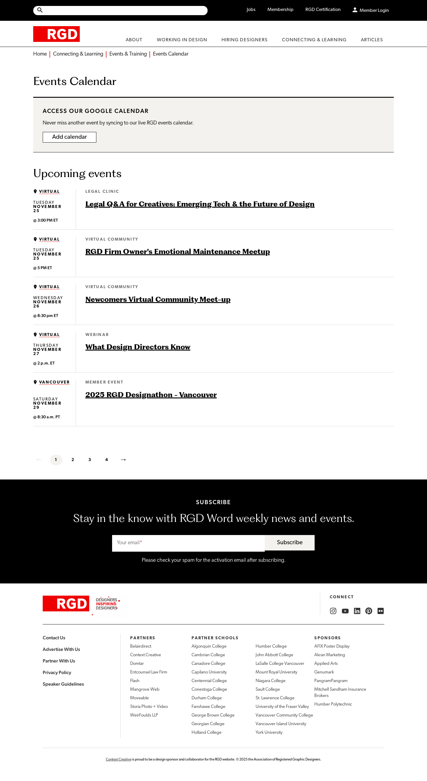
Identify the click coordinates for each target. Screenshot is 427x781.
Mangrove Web (145, 689)
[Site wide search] (120, 10)
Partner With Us (59, 661)
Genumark (324, 672)
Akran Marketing (329, 655)
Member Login (374, 10)
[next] (124, 460)
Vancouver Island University (281, 724)
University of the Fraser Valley (282, 707)
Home (40, 54)
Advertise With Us (61, 649)
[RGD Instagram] (333, 611)
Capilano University (209, 672)
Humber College (271, 646)
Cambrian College (208, 655)
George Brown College (213, 715)
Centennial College (209, 681)
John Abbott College (274, 655)
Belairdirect (140, 646)
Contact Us (54, 637)
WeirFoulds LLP (144, 715)
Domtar (137, 664)
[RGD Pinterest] (368, 611)
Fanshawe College (208, 707)
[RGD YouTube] (345, 611)
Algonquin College (209, 646)
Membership (280, 9)
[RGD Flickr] (380, 611)
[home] (56, 34)
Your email (128, 543)
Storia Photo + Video (149, 707)
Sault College (268, 689)
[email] (188, 543)
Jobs (251, 9)
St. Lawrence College (275, 698)
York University (269, 732)
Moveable (139, 698)
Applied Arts (326, 664)
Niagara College (271, 681)
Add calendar (69, 137)
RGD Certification (323, 9)
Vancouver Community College (284, 715)
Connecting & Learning (78, 54)
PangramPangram (331, 681)
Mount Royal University (276, 672)
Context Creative (145, 655)
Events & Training (128, 54)
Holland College (207, 732)
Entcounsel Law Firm (148, 672)
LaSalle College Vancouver (280, 664)
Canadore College (208, 664)
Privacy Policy (57, 672)
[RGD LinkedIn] (357, 611)
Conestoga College (209, 689)
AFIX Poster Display (332, 646)
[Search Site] (126, 10)
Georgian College (208, 724)
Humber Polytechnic (333, 704)
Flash (134, 681)
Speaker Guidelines (63, 684)
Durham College (207, 698)
